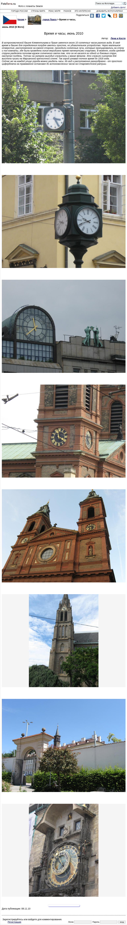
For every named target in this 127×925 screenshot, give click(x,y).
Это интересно (83, 11)
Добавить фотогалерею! (109, 11)
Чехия (13, 19)
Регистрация (14, 922)
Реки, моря (54, 11)
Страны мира (38, 11)
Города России (19, 11)
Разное (67, 11)
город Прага (42, 19)
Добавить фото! (118, 7)
